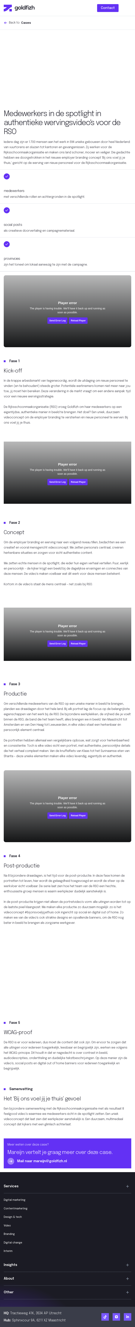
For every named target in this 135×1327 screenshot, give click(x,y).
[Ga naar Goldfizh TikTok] (105, 1317)
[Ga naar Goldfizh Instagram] (116, 1317)
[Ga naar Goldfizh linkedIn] (127, 1317)
